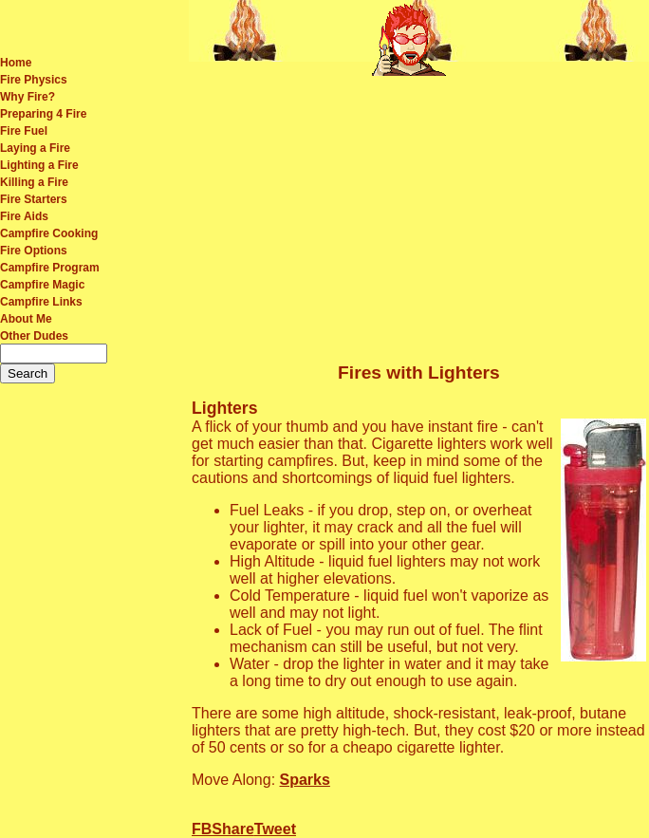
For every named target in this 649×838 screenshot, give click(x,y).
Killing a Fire (34, 182)
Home (15, 62)
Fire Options (33, 250)
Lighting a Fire (39, 165)
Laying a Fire (35, 148)
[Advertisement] (419, 212)
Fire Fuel (23, 131)
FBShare (223, 829)
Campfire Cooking (49, 233)
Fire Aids (24, 216)
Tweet (275, 829)
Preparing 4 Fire (43, 114)
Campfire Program (50, 267)
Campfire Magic (42, 284)
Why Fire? (27, 96)
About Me (26, 319)
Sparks (305, 780)
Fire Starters (33, 199)
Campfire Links (41, 301)
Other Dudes (34, 336)
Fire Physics (33, 79)
